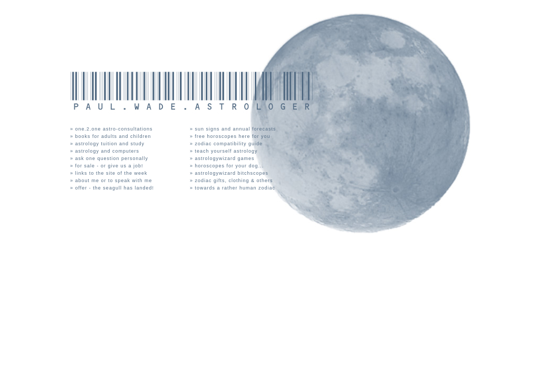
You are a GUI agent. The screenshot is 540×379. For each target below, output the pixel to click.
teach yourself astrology (227, 151)
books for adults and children (114, 136)
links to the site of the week (112, 173)
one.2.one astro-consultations (115, 129)
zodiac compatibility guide (230, 143)
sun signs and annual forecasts (236, 129)
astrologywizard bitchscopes (233, 173)
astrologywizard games (226, 158)
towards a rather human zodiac (236, 188)
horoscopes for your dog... (230, 165)
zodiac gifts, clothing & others (235, 180)
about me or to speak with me (115, 180)
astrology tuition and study (111, 143)
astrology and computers (108, 151)
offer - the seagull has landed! (115, 188)
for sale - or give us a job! (110, 165)
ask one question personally (112, 158)
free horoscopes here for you (234, 136)
